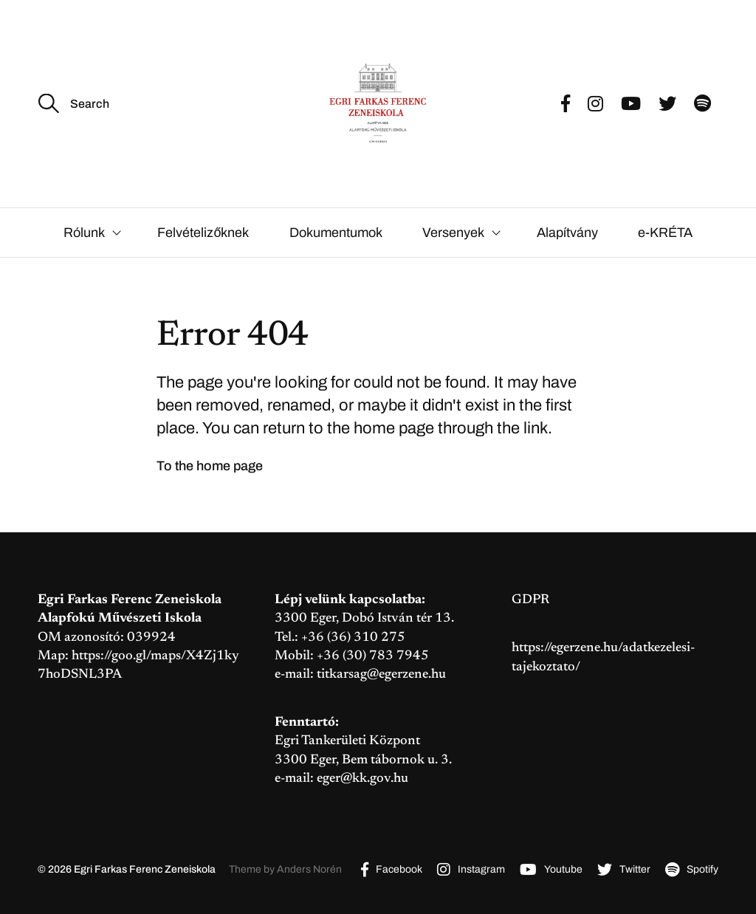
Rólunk (84, 232)
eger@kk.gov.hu (362, 779)
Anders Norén (309, 869)
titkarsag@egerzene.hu (381, 674)
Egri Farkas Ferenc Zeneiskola (145, 869)
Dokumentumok (335, 232)
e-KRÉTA (665, 232)
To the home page (210, 465)
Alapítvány (567, 232)
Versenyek (453, 232)
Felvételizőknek (203, 232)
